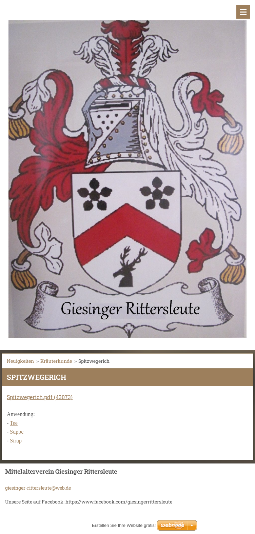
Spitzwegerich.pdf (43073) (40, 396)
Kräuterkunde (56, 361)
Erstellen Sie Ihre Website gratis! (124, 525)
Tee (14, 423)
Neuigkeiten (20, 361)
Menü (243, 12)
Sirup (16, 440)
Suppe (16, 432)
